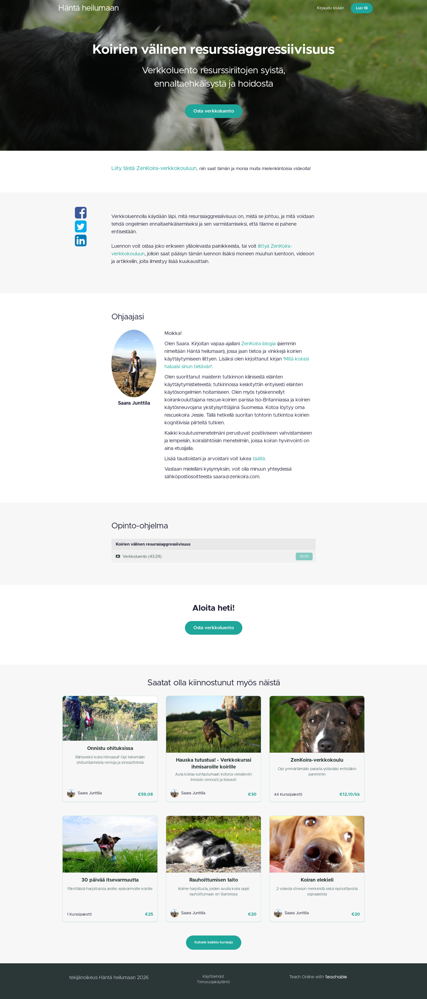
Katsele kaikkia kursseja (213, 942)
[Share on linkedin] (81, 243)
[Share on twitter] (81, 230)
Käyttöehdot (213, 977)
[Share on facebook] (81, 216)
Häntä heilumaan (88, 8)
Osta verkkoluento (213, 111)
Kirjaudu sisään (330, 8)
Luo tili (362, 8)
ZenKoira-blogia (258, 343)
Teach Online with (318, 977)
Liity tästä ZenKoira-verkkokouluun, (154, 168)
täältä (259, 458)
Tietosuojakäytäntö (213, 982)
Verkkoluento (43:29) (214, 556)
